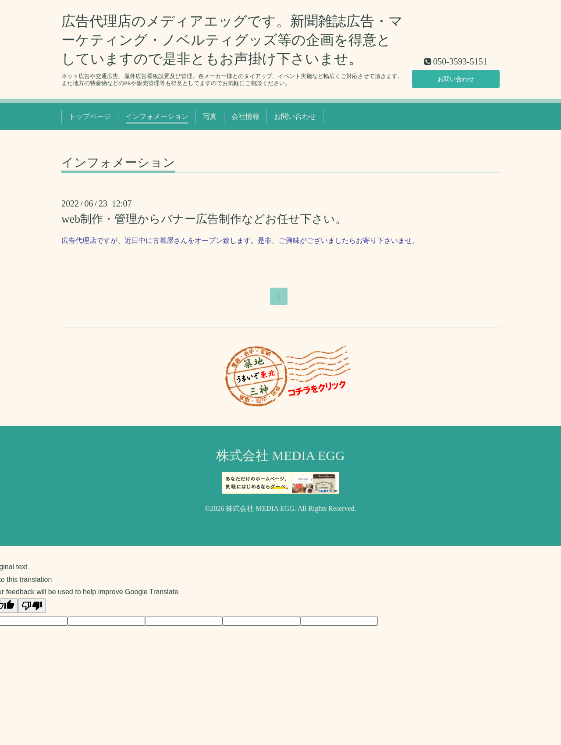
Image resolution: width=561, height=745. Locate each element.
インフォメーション (156, 116)
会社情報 (245, 116)
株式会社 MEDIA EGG (280, 456)
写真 (210, 116)
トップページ (90, 116)
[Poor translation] (32, 607)
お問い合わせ (456, 78)
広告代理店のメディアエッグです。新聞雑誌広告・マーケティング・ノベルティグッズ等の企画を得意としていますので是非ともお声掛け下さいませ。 (232, 40)
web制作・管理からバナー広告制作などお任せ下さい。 (204, 219)
